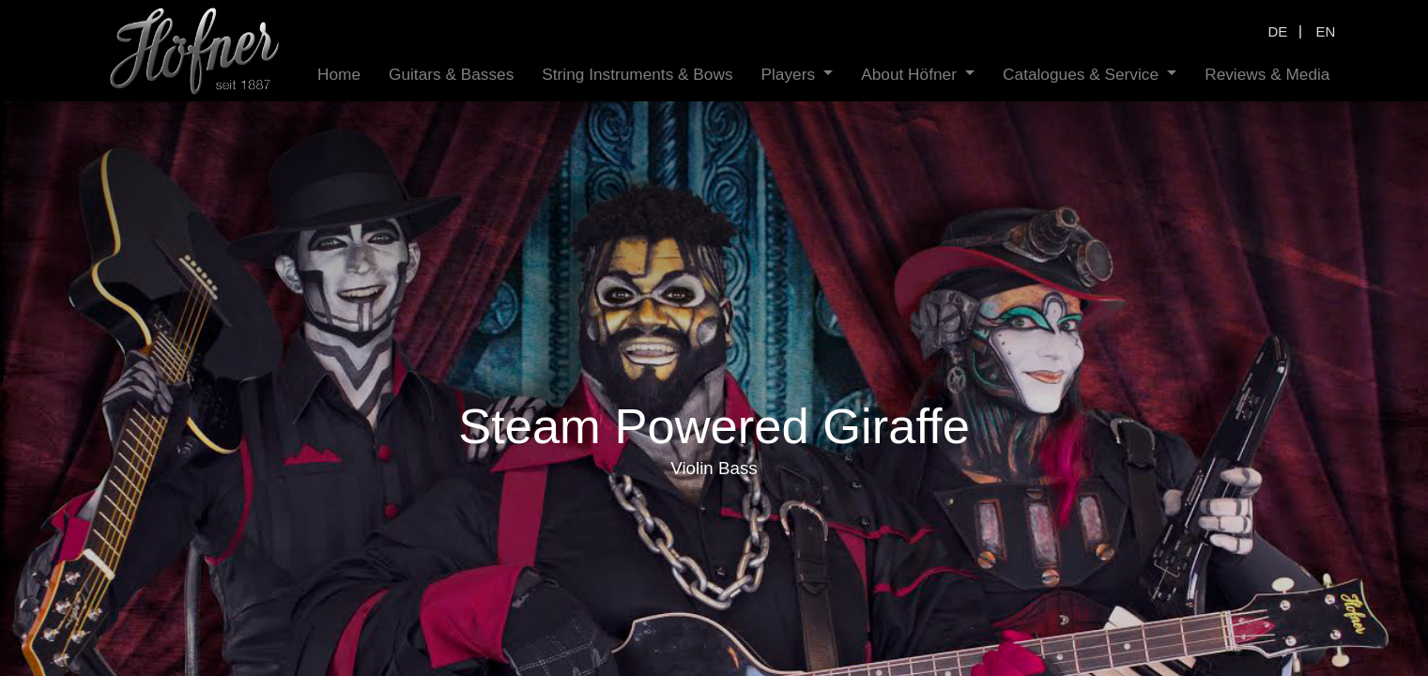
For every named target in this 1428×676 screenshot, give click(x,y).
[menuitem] (339, 74)
